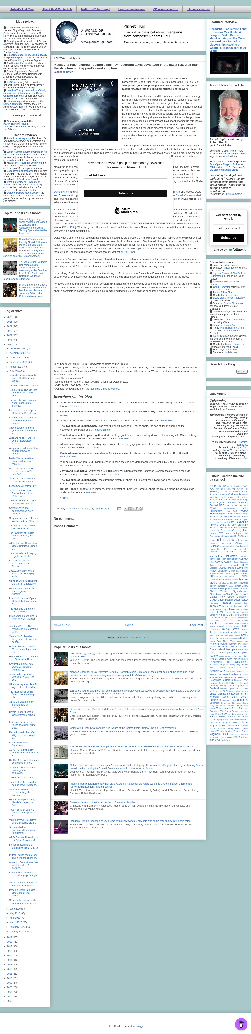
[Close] (172, 156)
